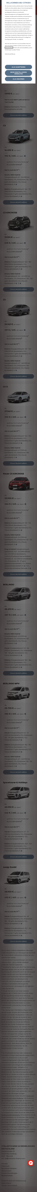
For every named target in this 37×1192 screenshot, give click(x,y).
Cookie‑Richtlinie (9, 47)
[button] (18, 73)
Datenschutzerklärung (10, 54)
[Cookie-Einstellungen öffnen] (31, 1163)
